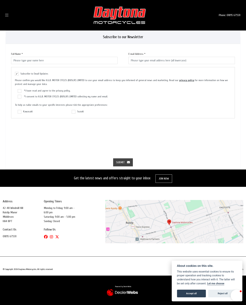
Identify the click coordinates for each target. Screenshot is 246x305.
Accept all (191, 293)
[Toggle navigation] (12, 15)
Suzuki (78, 112)
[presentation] (123, 136)
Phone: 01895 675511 (229, 15)
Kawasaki (25, 112)
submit (123, 162)
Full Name (17, 54)
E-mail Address (136, 54)
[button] (236, 295)
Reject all (223, 293)
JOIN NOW (164, 178)
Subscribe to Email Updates (31, 74)
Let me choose (215, 283)
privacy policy (186, 80)
